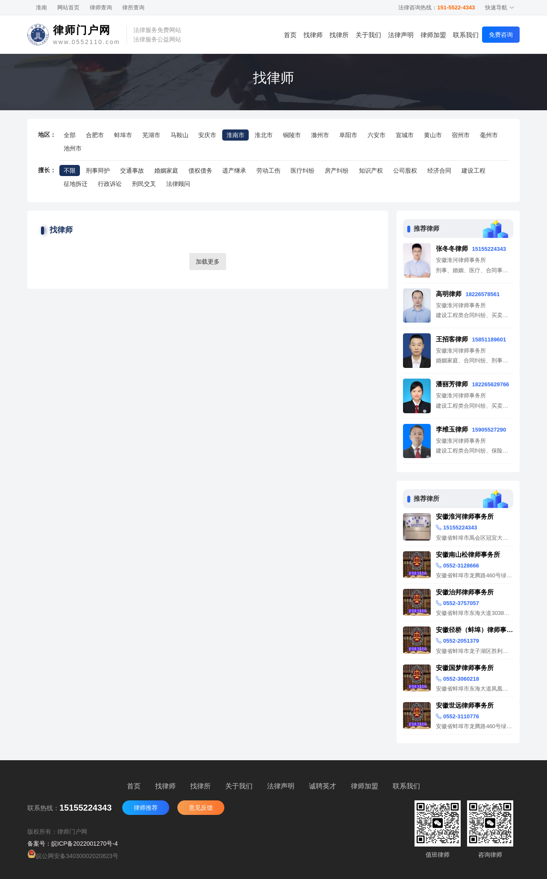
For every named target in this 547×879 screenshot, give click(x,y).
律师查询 (101, 7)
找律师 (313, 34)
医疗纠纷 (303, 170)
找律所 (339, 34)
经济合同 (439, 170)
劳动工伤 (268, 170)
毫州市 (489, 135)
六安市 (376, 135)
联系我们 (466, 34)
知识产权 (371, 170)
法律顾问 (178, 183)
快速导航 (500, 7)
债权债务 (200, 170)
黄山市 (433, 135)
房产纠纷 (337, 170)
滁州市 (320, 135)
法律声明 (401, 34)
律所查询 (133, 7)
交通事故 (132, 170)
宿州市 (461, 135)
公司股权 (405, 170)
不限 (70, 170)
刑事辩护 (98, 170)
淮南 (41, 7)
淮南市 (235, 135)
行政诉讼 (110, 183)
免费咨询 (501, 34)
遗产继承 (234, 170)
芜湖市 (151, 135)
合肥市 (95, 135)
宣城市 (405, 135)
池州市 (73, 148)
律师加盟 (433, 34)
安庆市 (207, 135)
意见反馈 (201, 807)
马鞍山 (179, 135)
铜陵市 (292, 135)
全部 (70, 135)
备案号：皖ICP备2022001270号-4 (72, 843)
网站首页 (68, 7)
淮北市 (264, 135)
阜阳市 (348, 135)
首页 (290, 34)
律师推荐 (146, 807)
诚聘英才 (322, 786)
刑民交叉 (144, 183)
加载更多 (208, 261)
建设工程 (473, 170)
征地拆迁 (76, 183)
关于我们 (368, 34)
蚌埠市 (123, 135)
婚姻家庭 (166, 170)
